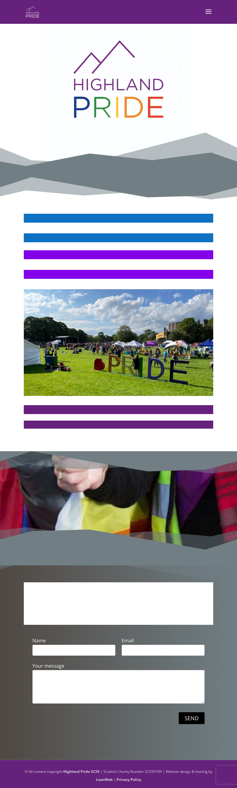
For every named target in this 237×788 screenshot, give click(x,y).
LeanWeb (104, 779)
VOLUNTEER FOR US (118, 263)
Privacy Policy (129, 779)
